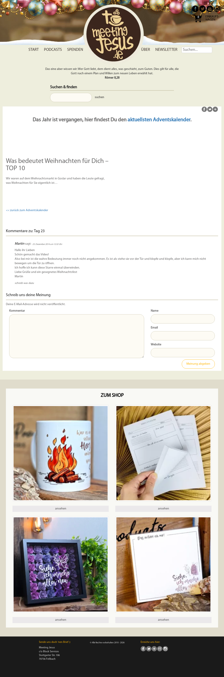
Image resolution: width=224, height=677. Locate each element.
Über (145, 50)
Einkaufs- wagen (212, 18)
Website (156, 344)
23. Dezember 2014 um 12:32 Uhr (47, 244)
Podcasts (53, 50)
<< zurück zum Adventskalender (27, 210)
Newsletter (166, 50)
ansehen (60, 508)
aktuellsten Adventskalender (159, 120)
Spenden (75, 50)
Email (154, 327)
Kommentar (17, 311)
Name (154, 311)
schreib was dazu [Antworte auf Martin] (24, 283)
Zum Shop (112, 395)
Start (33, 50)
